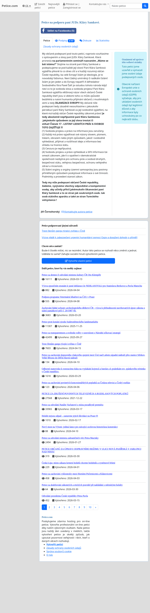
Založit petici (40, 5)
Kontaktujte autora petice (77, 252)
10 (90, 548)
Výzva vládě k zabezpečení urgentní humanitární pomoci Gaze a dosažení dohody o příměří (89, 278)
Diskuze (85, 81)
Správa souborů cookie (58, 592)
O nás (49, 595)
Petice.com (10, 6)
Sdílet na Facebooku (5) (57, 71)
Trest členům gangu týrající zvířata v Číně (63, 272)
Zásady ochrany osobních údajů (60, 87)
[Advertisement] (94, 37)
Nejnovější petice (54, 5)
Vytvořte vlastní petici (78, 301)
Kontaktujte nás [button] (98, 4)
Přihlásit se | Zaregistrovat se (72, 5)
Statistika (102, 81)
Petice (46, 81)
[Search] (126, 6)
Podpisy (64, 81)
